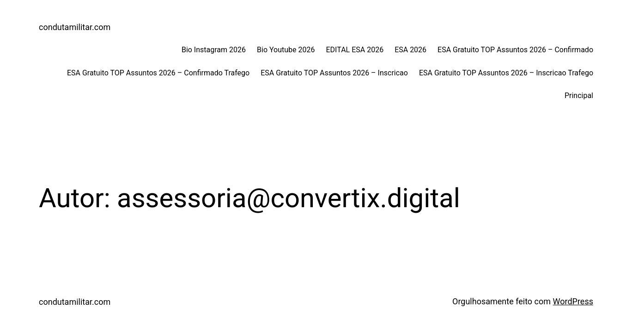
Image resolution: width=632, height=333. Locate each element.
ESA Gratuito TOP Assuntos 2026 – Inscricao (334, 72)
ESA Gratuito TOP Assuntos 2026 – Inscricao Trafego (506, 72)
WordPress (573, 301)
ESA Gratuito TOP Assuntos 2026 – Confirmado (515, 49)
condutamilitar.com (74, 27)
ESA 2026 (410, 49)
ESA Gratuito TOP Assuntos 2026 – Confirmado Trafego (158, 72)
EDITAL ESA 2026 (354, 49)
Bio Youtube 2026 (286, 49)
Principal (579, 95)
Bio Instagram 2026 (214, 49)
